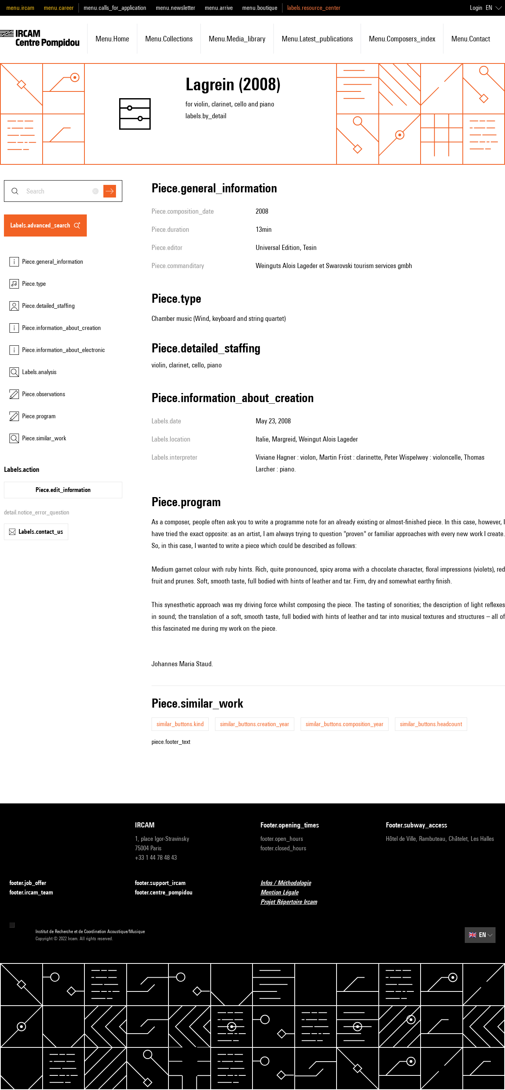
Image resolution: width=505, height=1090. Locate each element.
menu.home (112, 38)
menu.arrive (219, 7)
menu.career (59, 7)
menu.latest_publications (317, 38)
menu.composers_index (402, 38)
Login (476, 7)
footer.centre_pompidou (168, 893)
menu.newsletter (175, 7)
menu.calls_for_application (115, 7)
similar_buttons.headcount (431, 724)
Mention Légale (284, 893)
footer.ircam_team (35, 893)
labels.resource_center (313, 7)
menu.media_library (237, 38)
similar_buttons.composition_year (344, 724)
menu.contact (470, 38)
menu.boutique (259, 7)
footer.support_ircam (165, 883)
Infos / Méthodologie (290, 883)
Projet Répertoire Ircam (293, 902)
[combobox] (63, 191)
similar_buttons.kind (180, 724)
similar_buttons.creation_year (254, 724)
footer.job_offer (32, 883)
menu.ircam (20, 7)
